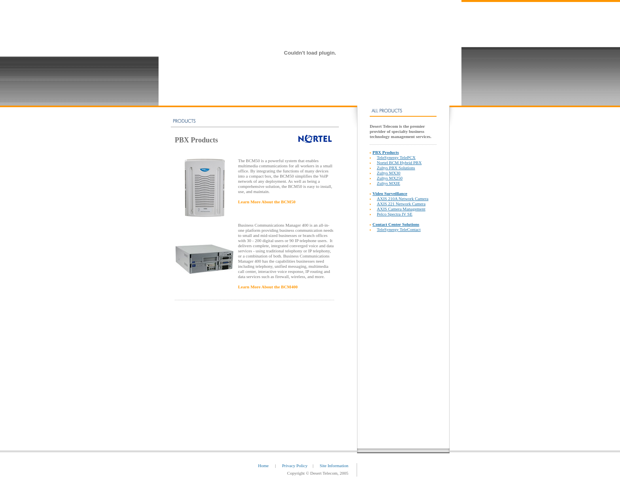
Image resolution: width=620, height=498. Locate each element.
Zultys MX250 (390, 178)
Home (264, 465)
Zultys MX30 (389, 172)
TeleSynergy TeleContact (399, 229)
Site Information (334, 465)
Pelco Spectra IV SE (394, 214)
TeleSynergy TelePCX (396, 157)
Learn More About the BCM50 (266, 201)
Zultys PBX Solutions (396, 167)
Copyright (296, 473)
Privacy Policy (294, 465)
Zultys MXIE (388, 183)
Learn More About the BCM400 (268, 286)
